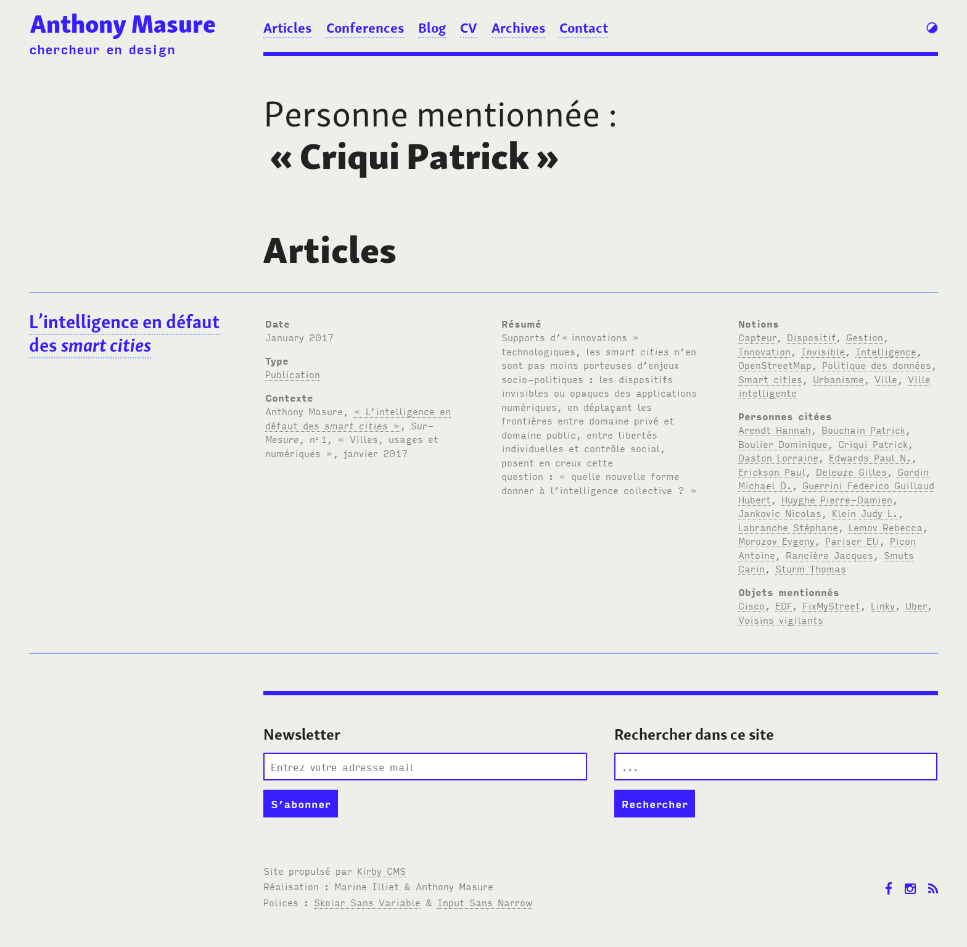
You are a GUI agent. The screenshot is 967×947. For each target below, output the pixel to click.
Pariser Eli (852, 540)
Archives (518, 28)
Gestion (864, 337)
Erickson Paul (771, 471)
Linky (883, 605)
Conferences (365, 28)
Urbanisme (838, 379)
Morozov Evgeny (776, 540)
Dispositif (811, 337)
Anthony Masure (123, 24)
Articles (287, 28)
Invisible (823, 351)
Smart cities (770, 379)
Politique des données (876, 364)
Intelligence (885, 351)
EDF (783, 605)
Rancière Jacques (829, 554)
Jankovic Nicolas (779, 513)
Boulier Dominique (783, 443)
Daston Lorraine (778, 457)
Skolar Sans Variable (367, 902)
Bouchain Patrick (863, 429)
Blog (432, 28)
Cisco (751, 605)
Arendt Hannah (774, 429)
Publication (292, 374)
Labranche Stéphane (788, 527)
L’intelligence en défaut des (124, 334)
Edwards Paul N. (870, 457)
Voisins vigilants (780, 619)
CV (468, 28)
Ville (885, 379)
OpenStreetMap (775, 364)
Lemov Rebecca (886, 527)
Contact (583, 28)
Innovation (764, 351)
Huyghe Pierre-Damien (836, 499)
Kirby (381, 870)
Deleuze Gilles (851, 471)
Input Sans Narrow (484, 902)
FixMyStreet (831, 605)
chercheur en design (102, 49)
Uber (916, 605)
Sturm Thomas (810, 568)
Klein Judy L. (865, 513)
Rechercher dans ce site (694, 734)
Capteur (757, 337)
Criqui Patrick (873, 443)
